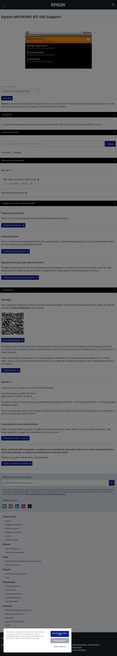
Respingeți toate (59, 640)
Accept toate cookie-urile (60, 633)
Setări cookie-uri (60, 646)
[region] (37, 640)
